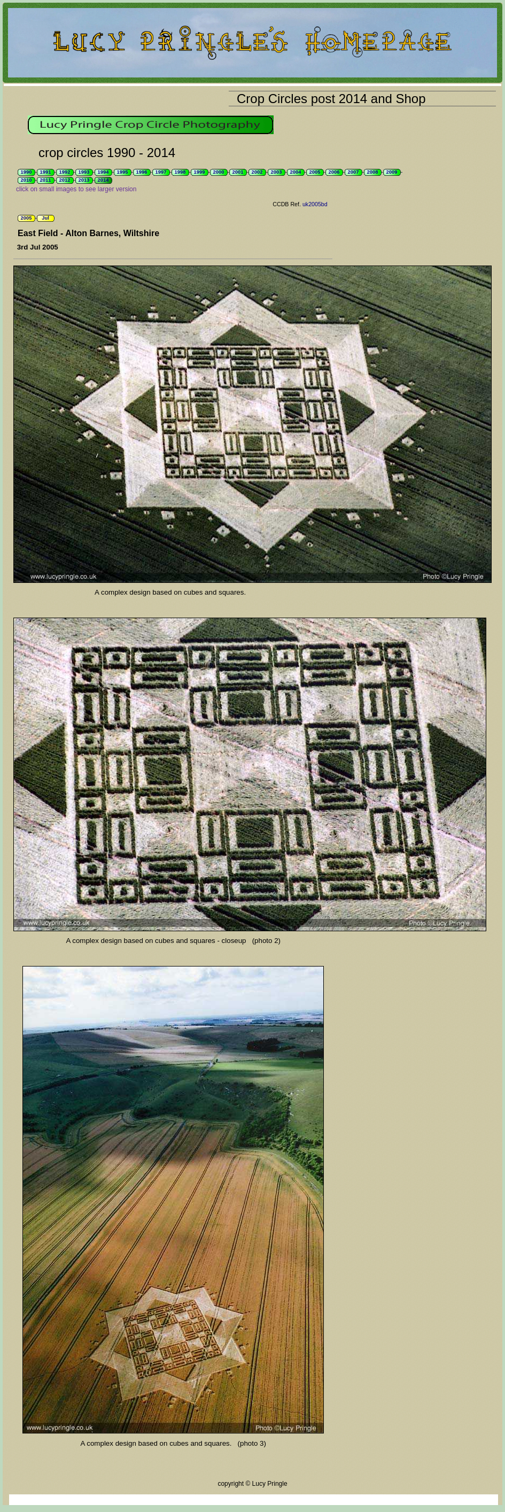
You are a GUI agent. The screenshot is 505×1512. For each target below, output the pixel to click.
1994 (103, 172)
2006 (334, 172)
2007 (353, 172)
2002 (257, 172)
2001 (238, 172)
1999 (199, 172)
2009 (392, 172)
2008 (372, 172)
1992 (65, 172)
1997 (161, 172)
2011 (45, 180)
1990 (26, 172)
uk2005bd (315, 204)
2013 (84, 180)
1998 (180, 172)
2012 (65, 180)
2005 (315, 172)
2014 (103, 180)
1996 (141, 172)
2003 (276, 172)
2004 (295, 172)
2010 (26, 180)
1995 (122, 172)
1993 (84, 172)
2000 (218, 172)
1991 (45, 172)
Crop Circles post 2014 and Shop (331, 98)
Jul (45, 218)
